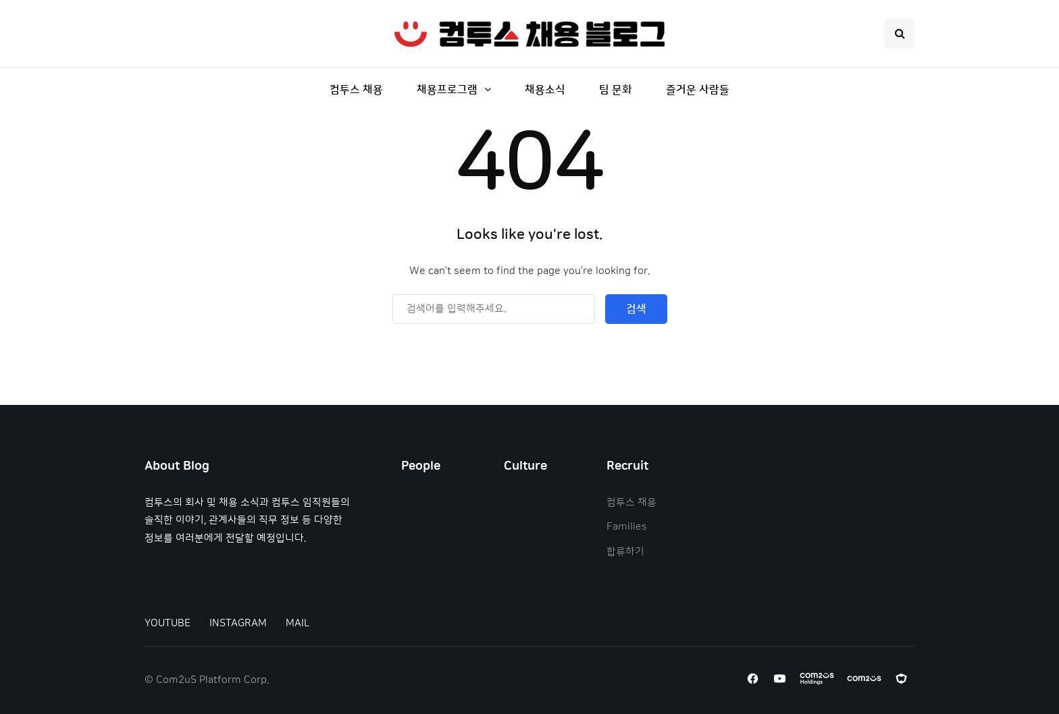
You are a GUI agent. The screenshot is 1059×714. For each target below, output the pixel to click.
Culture (525, 466)
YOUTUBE (167, 623)
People (420, 466)
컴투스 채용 (356, 90)
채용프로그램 (447, 90)
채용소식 (545, 90)
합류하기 (625, 551)
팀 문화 (615, 90)
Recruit (627, 466)
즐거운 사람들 (697, 90)
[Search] (493, 309)
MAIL (297, 623)
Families (626, 526)
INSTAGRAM (238, 623)
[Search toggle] (899, 34)
